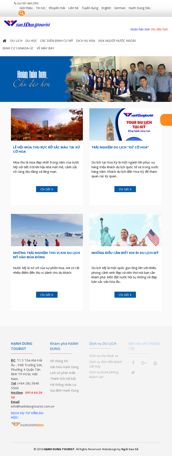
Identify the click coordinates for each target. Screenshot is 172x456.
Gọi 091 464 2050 (26, 3)
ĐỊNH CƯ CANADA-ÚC (18, 48)
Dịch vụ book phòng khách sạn (104, 374)
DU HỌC (31, 40)
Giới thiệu (26, 8)
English (106, 8)
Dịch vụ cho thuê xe (103, 355)
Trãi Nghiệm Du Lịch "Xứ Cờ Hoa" (120, 147)
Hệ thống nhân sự (63, 384)
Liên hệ (73, 8)
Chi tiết (46, 189)
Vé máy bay (45, 48)
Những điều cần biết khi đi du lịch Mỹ (124, 253)
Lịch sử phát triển (63, 372)
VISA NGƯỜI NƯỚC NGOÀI (117, 40)
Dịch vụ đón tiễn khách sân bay (105, 364)
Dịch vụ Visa (85, 40)
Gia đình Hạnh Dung (64, 390)
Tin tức (41, 8)
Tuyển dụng (90, 8)
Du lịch (16, 40)
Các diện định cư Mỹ (56, 40)
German (119, 8)
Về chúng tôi (59, 361)
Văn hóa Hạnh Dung (64, 367)
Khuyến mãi (57, 8)
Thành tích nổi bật (63, 378)
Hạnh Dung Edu (139, 8)
